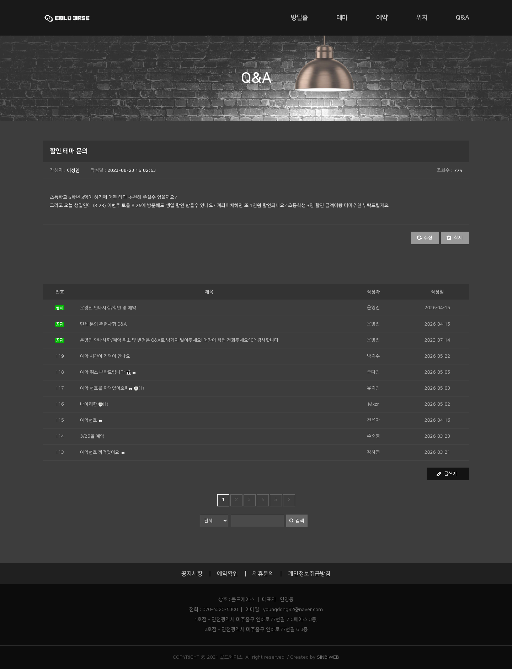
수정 (428, 237)
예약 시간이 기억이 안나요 (105, 356)
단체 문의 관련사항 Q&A (103, 324)
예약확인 (227, 573)
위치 (421, 17)
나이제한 (88, 404)
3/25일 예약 (92, 436)
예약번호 (88, 420)
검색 (299, 520)
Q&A (462, 17)
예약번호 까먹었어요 (99, 452)
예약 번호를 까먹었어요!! (103, 388)
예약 (382, 17)
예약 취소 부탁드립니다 (102, 372)
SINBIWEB (328, 657)
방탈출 (299, 17)
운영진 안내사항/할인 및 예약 (108, 307)
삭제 (458, 237)
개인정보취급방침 (309, 573)
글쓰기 (450, 473)
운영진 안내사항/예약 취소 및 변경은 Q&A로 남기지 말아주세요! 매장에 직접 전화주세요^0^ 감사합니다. (179, 340)
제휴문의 (263, 573)
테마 (342, 17)
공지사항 (192, 573)
